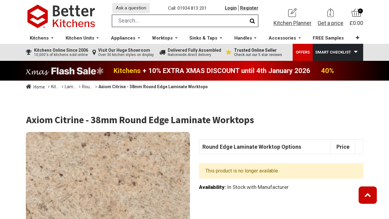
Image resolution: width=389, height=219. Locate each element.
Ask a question (132, 9)
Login (231, 9)
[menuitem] (328, 39)
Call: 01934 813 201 (188, 9)
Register (249, 9)
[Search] (252, 22)
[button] (357, 39)
